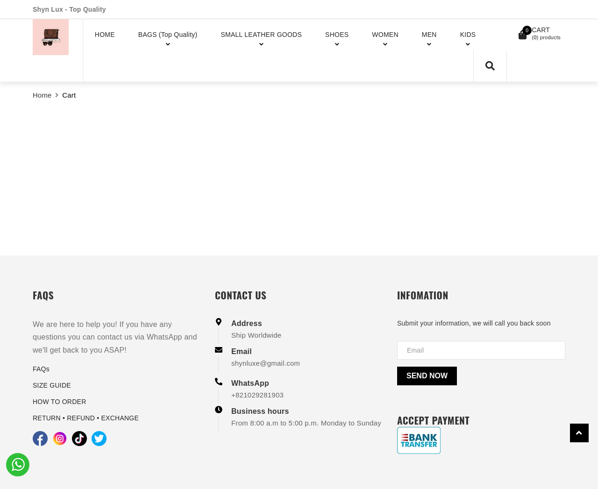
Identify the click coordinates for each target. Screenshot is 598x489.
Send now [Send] (427, 376)
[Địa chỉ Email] (481, 350)
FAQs (41, 369)
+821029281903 (257, 395)
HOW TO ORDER (59, 401)
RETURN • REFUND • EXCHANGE (86, 418)
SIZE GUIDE (52, 385)
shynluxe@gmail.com (265, 363)
